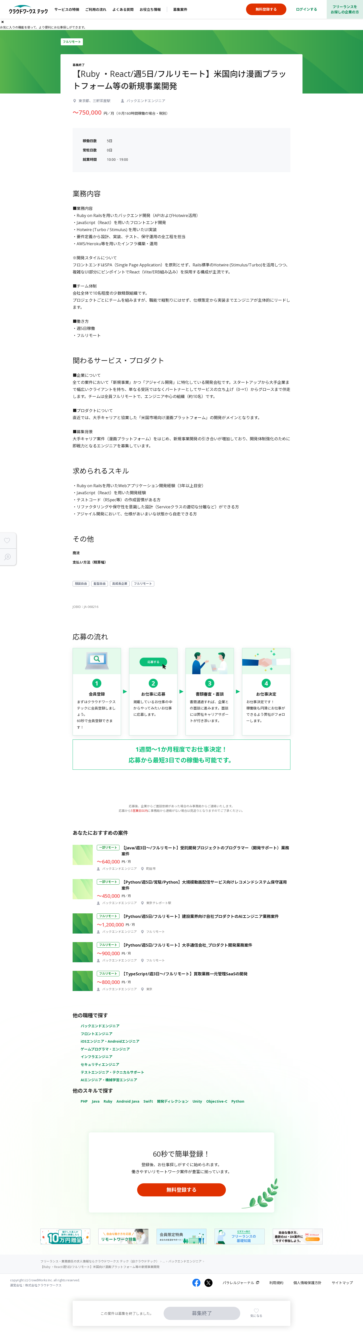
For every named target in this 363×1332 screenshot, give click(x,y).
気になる (256, 1316)
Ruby (108, 1101)
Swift (148, 1101)
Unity (197, 1101)
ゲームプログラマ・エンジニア (105, 1049)
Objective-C (216, 1101)
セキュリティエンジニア (100, 1064)
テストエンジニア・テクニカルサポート (112, 1072)
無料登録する (181, 1189)
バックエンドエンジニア (100, 1026)
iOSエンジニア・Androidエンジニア (110, 1041)
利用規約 (276, 1282)
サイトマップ (342, 1282)
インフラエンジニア (96, 1056)
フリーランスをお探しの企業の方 (345, 9)
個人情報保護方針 (307, 1282)
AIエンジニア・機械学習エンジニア (109, 1079)
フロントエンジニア (96, 1033)
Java (96, 1101)
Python (237, 1101)
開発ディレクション (173, 1101)
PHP (84, 1101)
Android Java (127, 1101)
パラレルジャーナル (238, 1282)
